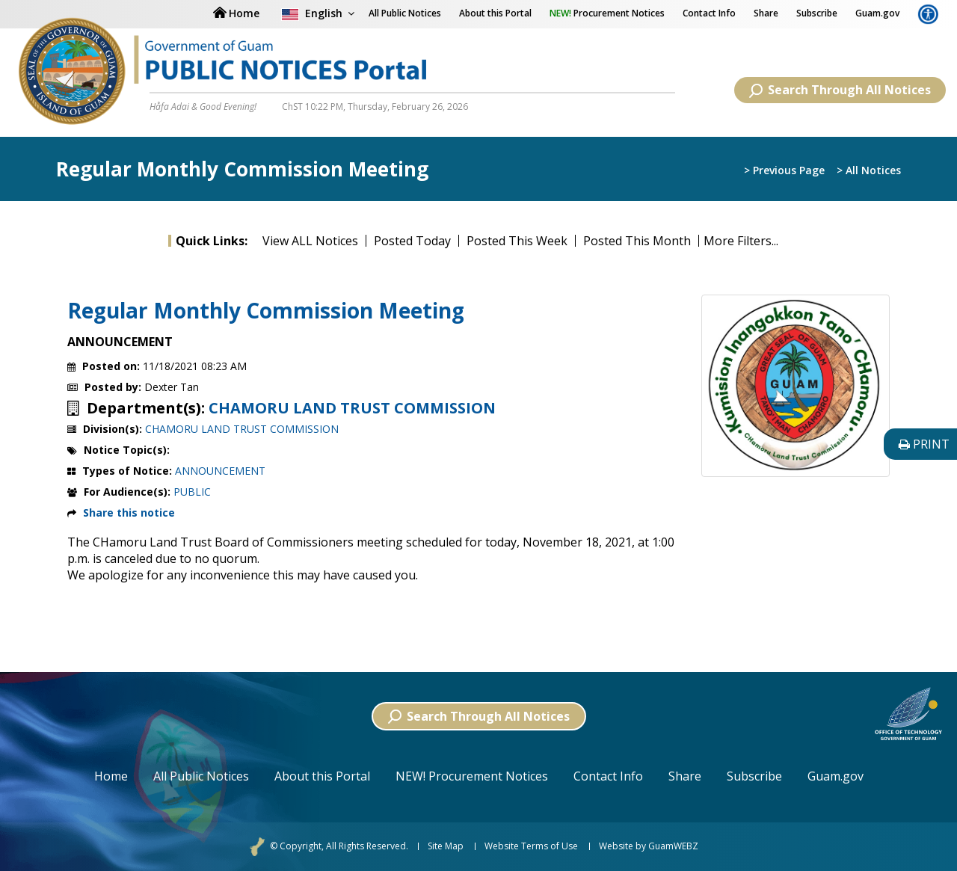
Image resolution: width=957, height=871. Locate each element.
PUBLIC (192, 491)
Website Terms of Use (531, 846)
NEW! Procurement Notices (472, 776)
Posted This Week (517, 241)
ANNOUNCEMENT (220, 471)
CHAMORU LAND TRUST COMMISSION (352, 408)
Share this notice (129, 512)
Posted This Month (637, 241)
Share (766, 13)
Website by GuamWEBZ (648, 846)
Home (111, 776)
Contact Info (709, 13)
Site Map (446, 846)
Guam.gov (877, 13)
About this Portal (495, 13)
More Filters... (741, 241)
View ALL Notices (310, 241)
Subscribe (816, 13)
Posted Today (412, 241)
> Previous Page (784, 170)
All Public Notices (201, 776)
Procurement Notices (607, 13)
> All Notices (869, 170)
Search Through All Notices (840, 89)
